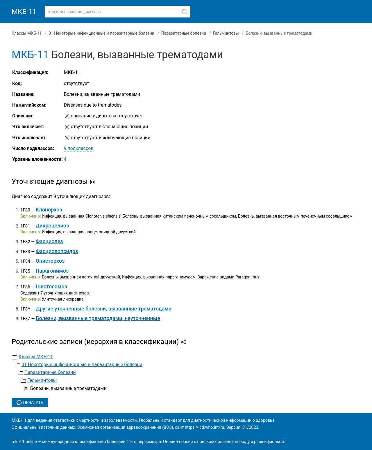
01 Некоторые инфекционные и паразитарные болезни (101, 33)
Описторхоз (50, 261)
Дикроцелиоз (52, 226)
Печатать (29, 403)
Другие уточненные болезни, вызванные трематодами (103, 309)
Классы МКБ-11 (27, 33)
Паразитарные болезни (183, 33)
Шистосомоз (51, 286)
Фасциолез (49, 241)
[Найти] (184, 11)
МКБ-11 (24, 12)
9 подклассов (79, 148)
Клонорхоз (49, 210)
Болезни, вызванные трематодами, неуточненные (98, 318)
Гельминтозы (226, 33)
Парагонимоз (52, 271)
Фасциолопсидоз (57, 251)
